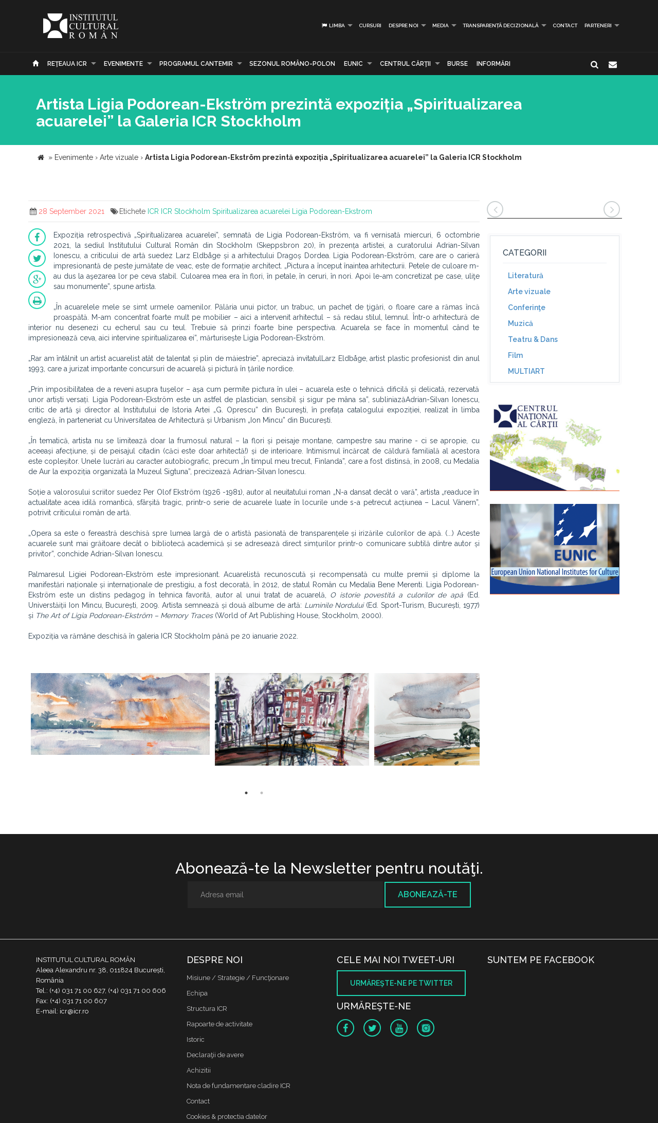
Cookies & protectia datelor (227, 1116)
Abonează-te (428, 894)
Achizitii (199, 1070)
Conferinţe (526, 307)
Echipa (197, 993)
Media (440, 25)
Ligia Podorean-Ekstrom (332, 211)
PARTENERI (598, 25)
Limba (333, 25)
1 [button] (246, 793)
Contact (565, 25)
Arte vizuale (529, 291)
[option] (120, 720)
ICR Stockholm (185, 211)
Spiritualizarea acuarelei (251, 211)
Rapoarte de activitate (219, 1024)
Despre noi (403, 25)
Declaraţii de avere (215, 1055)
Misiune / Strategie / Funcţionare (238, 978)
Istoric (196, 1039)
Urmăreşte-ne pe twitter (401, 983)
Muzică (520, 323)
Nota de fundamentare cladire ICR (238, 1086)
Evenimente (123, 63)
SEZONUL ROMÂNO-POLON (292, 63)
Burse (457, 63)
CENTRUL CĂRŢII (405, 63)
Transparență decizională (501, 25)
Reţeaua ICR (67, 63)
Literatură (525, 275)
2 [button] (262, 793)
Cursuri (370, 25)
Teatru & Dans (533, 339)
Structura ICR (207, 1008)
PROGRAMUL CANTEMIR (196, 63)
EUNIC (353, 63)
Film (515, 355)
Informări (493, 63)
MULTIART (526, 371)
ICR (153, 211)
